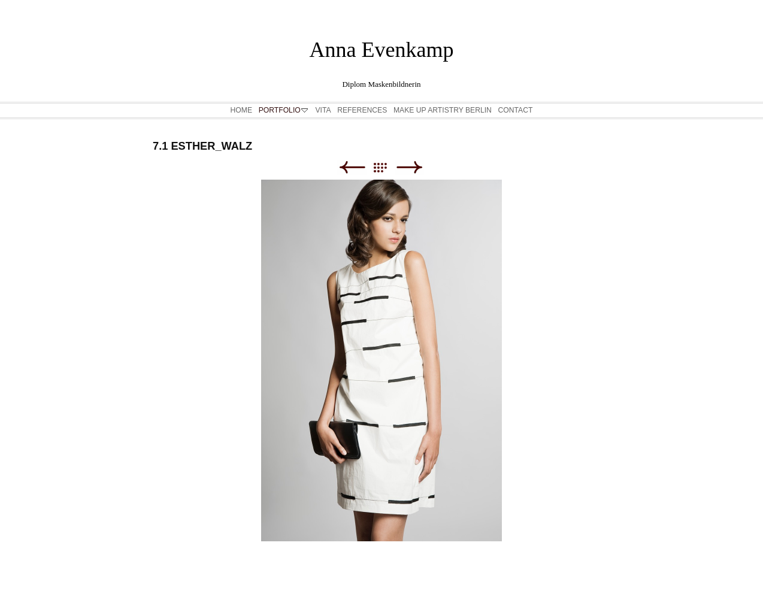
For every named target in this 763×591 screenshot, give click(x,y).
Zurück (352, 167)
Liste (386, 167)
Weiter (409, 167)
